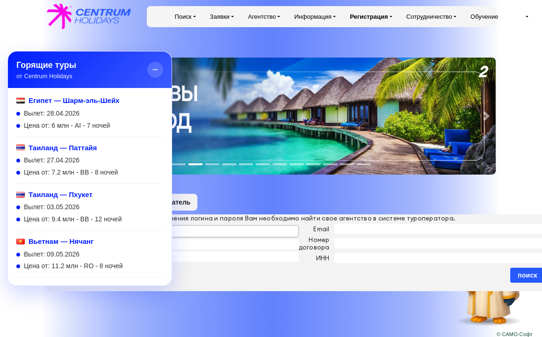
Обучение (484, 16)
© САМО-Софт (515, 334)
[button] (486, 116)
